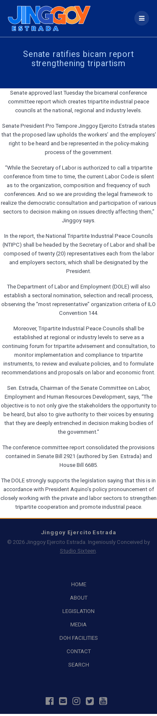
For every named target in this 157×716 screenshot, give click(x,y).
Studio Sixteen (78, 551)
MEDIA (78, 624)
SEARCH (78, 665)
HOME (78, 584)
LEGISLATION (78, 611)
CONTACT (79, 651)
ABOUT (79, 598)
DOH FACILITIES (78, 638)
